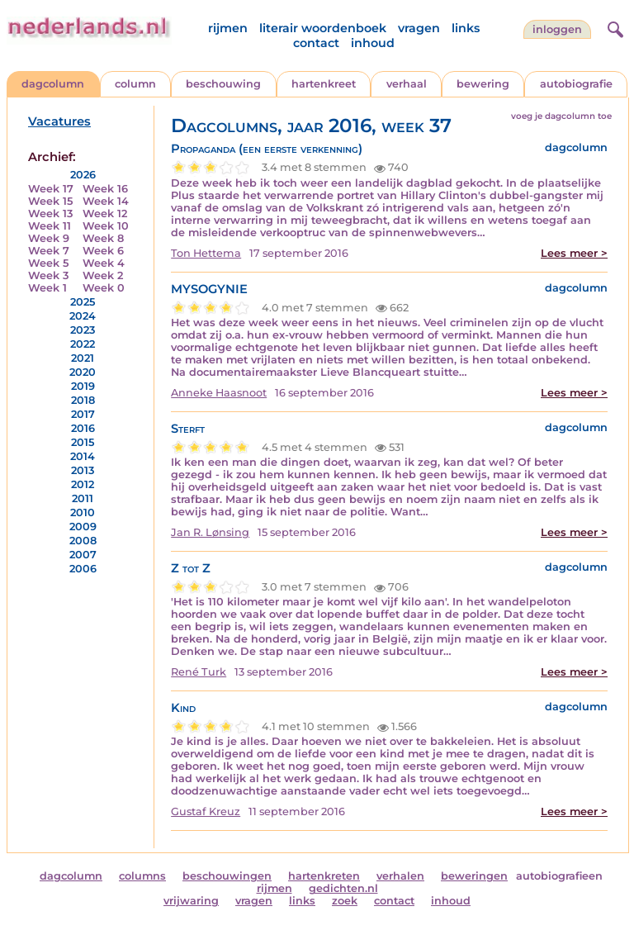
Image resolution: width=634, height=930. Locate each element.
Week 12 (105, 213)
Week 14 (106, 201)
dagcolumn (52, 84)
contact (316, 43)
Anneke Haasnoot (219, 393)
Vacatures (59, 121)
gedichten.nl (343, 888)
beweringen (474, 876)
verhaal (406, 84)
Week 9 (48, 238)
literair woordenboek (322, 28)
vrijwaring (191, 900)
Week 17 (50, 189)
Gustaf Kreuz (205, 811)
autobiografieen (559, 876)
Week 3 (48, 275)
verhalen (400, 876)
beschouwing (223, 84)
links (466, 28)
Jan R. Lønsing (210, 532)
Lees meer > (574, 253)
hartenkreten (324, 876)
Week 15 (50, 201)
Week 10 (106, 226)
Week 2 (103, 275)
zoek (344, 900)
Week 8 (103, 238)
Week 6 (103, 250)
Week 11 (49, 226)
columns (142, 876)
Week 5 (48, 263)
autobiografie (576, 84)
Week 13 (50, 213)
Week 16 (105, 189)
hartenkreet (323, 84)
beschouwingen (227, 876)
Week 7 (48, 250)
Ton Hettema (206, 253)
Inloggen (557, 29)
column (135, 84)
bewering (483, 84)
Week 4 (104, 263)
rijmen (228, 28)
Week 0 (104, 288)
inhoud (373, 43)
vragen (419, 28)
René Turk (198, 672)
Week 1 (47, 288)
